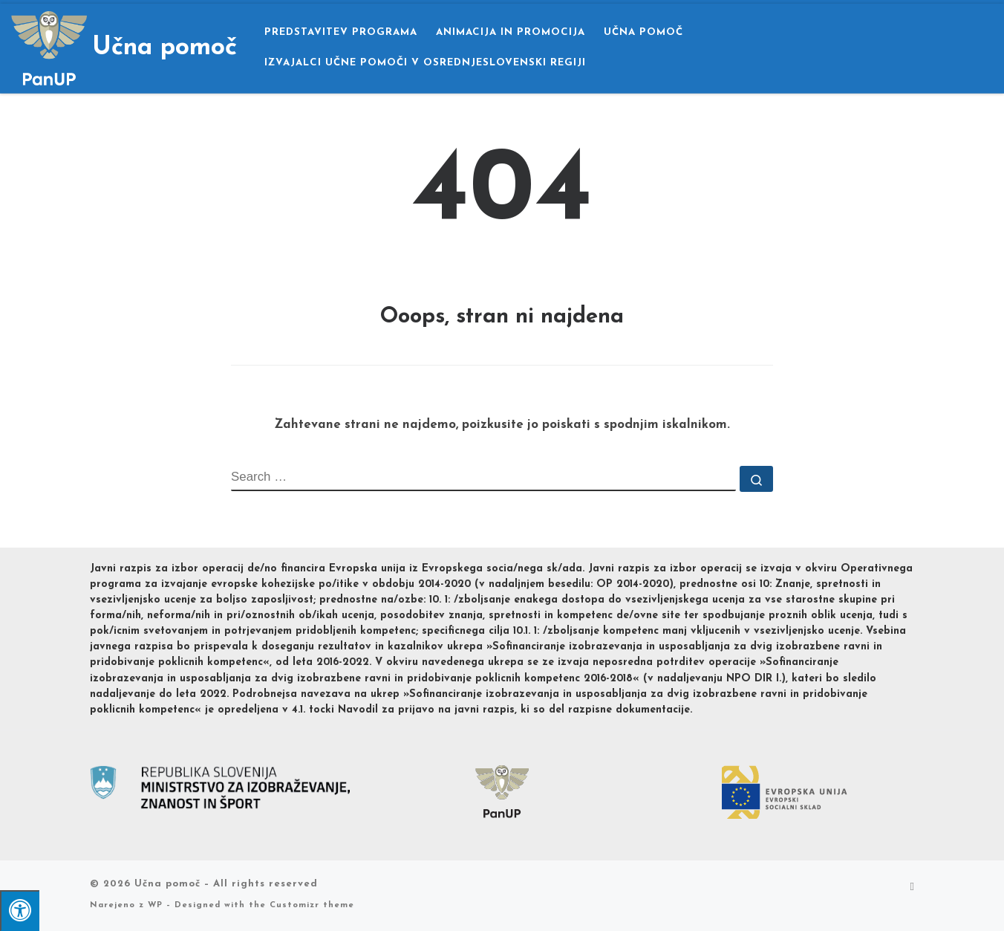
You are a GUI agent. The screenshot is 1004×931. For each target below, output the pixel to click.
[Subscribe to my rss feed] (912, 888)
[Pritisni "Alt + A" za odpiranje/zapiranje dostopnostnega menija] (19, 910)
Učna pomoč (167, 884)
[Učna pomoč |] (49, 46)
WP (155, 905)
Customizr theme (312, 905)
